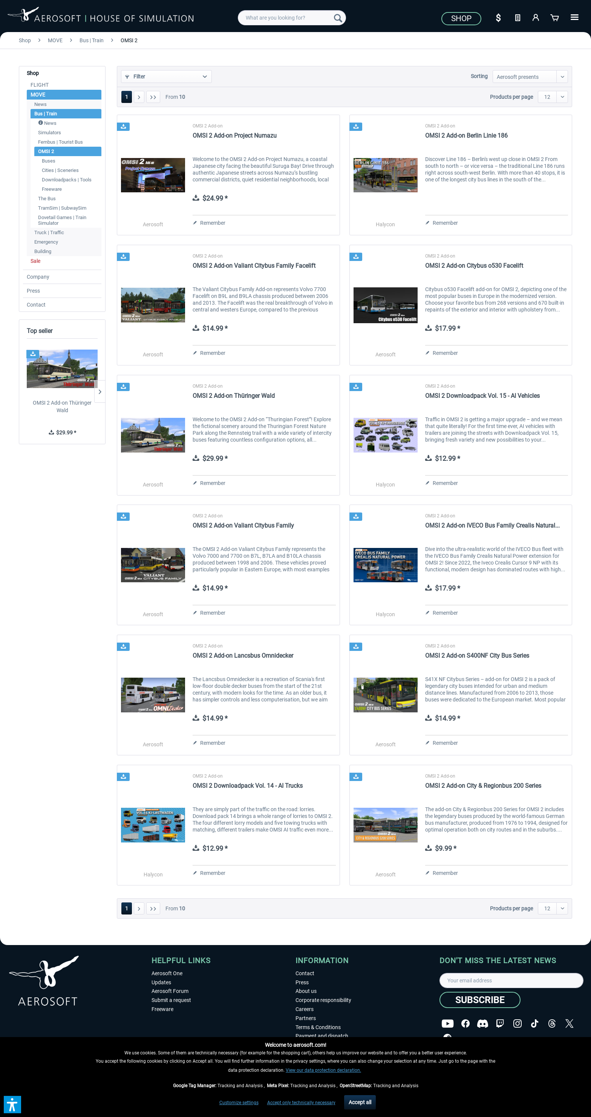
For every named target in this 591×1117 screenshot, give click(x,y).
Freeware (52, 189)
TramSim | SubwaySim (62, 208)
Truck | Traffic (49, 232)
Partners (306, 1018)
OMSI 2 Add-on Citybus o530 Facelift (474, 265)
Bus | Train (45, 114)
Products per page (511, 97)
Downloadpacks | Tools (67, 180)
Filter (135, 77)
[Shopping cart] (555, 17)
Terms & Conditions (318, 1027)
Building (42, 251)
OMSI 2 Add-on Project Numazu (235, 135)
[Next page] (139, 97)
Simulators (49, 132)
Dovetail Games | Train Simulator (62, 220)
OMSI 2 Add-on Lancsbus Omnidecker (243, 655)
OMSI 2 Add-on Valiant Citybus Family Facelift (254, 265)
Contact (36, 305)
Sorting (479, 76)
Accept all (360, 1102)
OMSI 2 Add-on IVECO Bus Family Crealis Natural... (492, 525)
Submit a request (171, 1000)
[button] (12, 1104)
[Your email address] (511, 980)
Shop (461, 18)
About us (306, 991)
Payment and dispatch (322, 1036)
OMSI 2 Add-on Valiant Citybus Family (243, 525)
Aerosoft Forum (170, 991)
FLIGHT (40, 85)
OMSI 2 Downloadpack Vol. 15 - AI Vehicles (482, 395)
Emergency (46, 242)
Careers (305, 1009)
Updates (161, 982)
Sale (35, 261)
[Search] (338, 17)
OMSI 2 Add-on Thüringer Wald (62, 406)
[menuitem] (292, 17)
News (40, 104)
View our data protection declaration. (323, 1070)
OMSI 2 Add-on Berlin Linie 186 (466, 135)
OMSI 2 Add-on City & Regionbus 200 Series (483, 785)
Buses (48, 161)
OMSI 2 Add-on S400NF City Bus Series (477, 655)
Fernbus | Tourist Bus (60, 142)
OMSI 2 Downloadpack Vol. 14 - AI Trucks (248, 785)
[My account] (536, 17)
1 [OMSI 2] (126, 97)
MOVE (38, 95)
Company (38, 277)
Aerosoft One (167, 973)
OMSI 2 (46, 151)
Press (33, 291)
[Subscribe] (480, 1000)
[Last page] (153, 97)
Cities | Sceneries (60, 170)
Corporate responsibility (323, 1000)
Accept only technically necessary (301, 1102)
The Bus (47, 198)
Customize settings (239, 1102)
